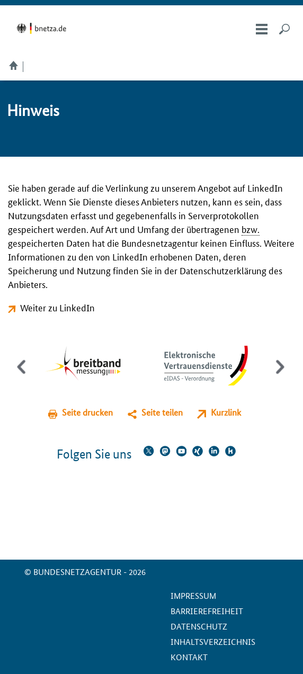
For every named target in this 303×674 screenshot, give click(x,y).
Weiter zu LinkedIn (57, 307)
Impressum (193, 595)
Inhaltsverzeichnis (213, 641)
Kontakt (189, 656)
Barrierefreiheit (207, 610)
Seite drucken (87, 412)
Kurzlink (226, 412)
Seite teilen (162, 412)
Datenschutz (199, 626)
